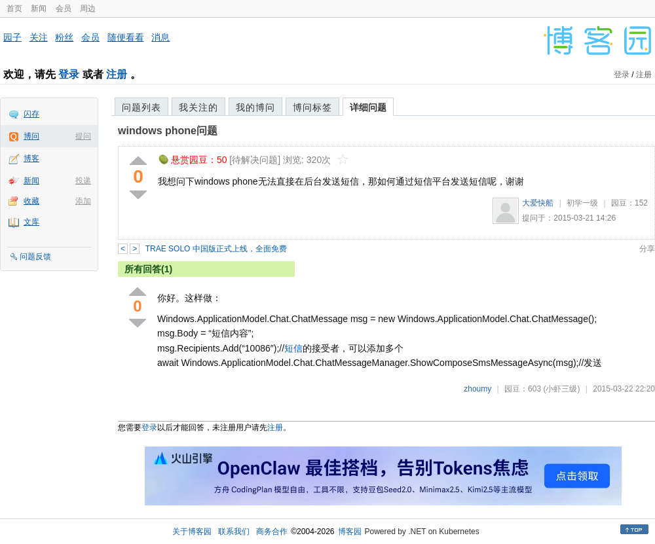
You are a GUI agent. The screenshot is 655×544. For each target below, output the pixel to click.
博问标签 (312, 107)
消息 (160, 37)
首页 (14, 8)
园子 (12, 37)
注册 (116, 74)
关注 (38, 37)
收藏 (31, 201)
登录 (68, 74)
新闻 (39, 8)
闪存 (31, 113)
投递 (83, 180)
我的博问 (255, 107)
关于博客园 (192, 531)
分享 (647, 248)
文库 (31, 222)
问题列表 (141, 107)
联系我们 (234, 531)
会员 (63, 8)
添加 (83, 201)
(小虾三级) (561, 388)
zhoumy (477, 388)
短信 (293, 348)
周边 (88, 8)
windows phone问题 (167, 130)
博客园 (350, 531)
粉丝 (64, 37)
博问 (31, 136)
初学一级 (582, 203)
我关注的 (198, 107)
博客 (31, 158)
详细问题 (368, 107)
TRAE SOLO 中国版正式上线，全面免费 (216, 248)
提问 (83, 136)
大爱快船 (537, 203)
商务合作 (272, 531)
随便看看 (125, 37)
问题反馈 (35, 256)
